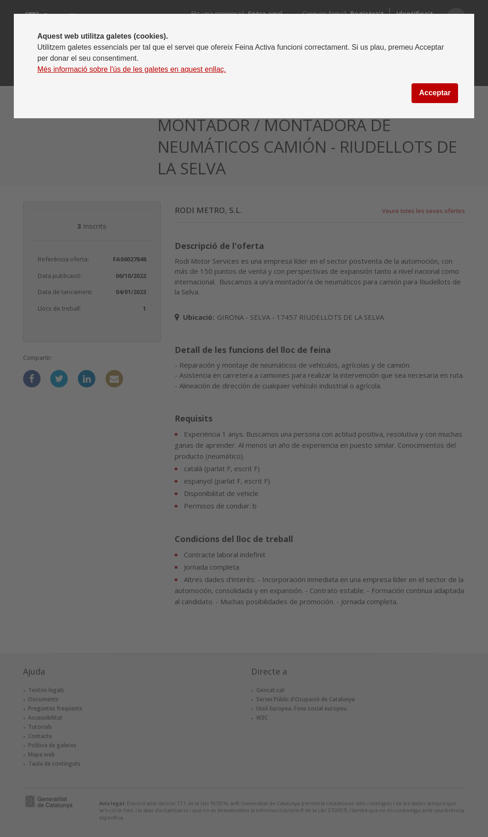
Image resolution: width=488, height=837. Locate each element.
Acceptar (434, 93)
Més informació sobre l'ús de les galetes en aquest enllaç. (131, 69)
